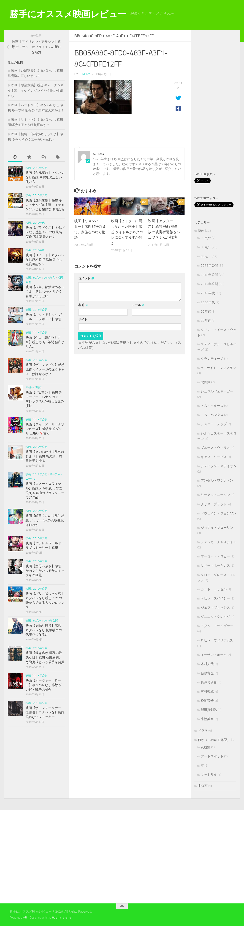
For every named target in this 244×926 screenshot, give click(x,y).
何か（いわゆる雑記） (214, 740)
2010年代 (39, 222)
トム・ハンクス (212, 415)
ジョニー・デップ (214, 424)
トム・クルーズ (212, 406)
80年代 (206, 320)
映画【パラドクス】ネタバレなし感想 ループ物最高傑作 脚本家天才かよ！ (45, 232)
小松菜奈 (207, 719)
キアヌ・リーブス (214, 457)
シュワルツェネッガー (217, 391)
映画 (28, 168)
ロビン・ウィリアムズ (217, 640)
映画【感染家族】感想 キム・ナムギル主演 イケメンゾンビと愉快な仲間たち (36, 90)
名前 (83, 305)
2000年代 (208, 302)
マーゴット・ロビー (215, 556)
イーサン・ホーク (214, 655)
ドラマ (203, 730)
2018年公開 (209, 275)
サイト (82, 319)
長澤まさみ (209, 682)
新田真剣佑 (209, 710)
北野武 (205, 382)
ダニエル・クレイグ (215, 617)
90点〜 (30, 387)
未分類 (203, 786)
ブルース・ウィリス (215, 448)
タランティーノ (212, 359)
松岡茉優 (207, 701)
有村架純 (207, 691)
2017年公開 (209, 284)
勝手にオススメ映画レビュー (68, 14)
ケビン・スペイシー (215, 598)
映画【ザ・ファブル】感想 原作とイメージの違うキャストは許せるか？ (45, 369)
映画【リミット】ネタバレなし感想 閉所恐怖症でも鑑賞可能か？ (45, 259)
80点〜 (37, 277)
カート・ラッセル (214, 589)
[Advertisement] (219, 101)
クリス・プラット (214, 504)
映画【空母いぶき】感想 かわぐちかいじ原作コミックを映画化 (45, 570)
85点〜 (206, 247)
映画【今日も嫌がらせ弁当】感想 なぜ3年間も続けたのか (45, 341)
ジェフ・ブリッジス (215, 607)
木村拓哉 (207, 664)
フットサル (209, 775)
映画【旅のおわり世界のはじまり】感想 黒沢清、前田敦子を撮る (45, 456)
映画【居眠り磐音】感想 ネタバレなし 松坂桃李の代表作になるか (44, 630)
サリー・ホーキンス (215, 565)
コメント (86, 278)
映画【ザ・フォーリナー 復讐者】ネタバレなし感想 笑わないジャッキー (45, 712)
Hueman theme (61, 917)
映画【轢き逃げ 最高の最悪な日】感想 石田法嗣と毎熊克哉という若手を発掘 (45, 657)
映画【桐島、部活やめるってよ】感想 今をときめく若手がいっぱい (45, 291)
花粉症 (205, 747)
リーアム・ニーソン (215, 495)
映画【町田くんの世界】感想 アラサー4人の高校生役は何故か (45, 520)
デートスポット (212, 756)
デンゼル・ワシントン (217, 480)
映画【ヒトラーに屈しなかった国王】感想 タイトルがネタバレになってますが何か (127, 232)
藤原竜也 (207, 673)
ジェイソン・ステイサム (218, 466)
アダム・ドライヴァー (217, 626)
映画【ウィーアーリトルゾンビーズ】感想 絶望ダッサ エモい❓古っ (45, 428)
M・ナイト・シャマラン (218, 368)
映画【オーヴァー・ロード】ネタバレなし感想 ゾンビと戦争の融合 (44, 684)
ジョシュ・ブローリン (217, 528)
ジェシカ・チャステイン (218, 542)
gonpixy (85, 74)
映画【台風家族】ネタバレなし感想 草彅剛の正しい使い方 (45, 177)
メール (138, 305)
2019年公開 (40, 168)
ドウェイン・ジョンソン (218, 513)
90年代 (206, 311)
